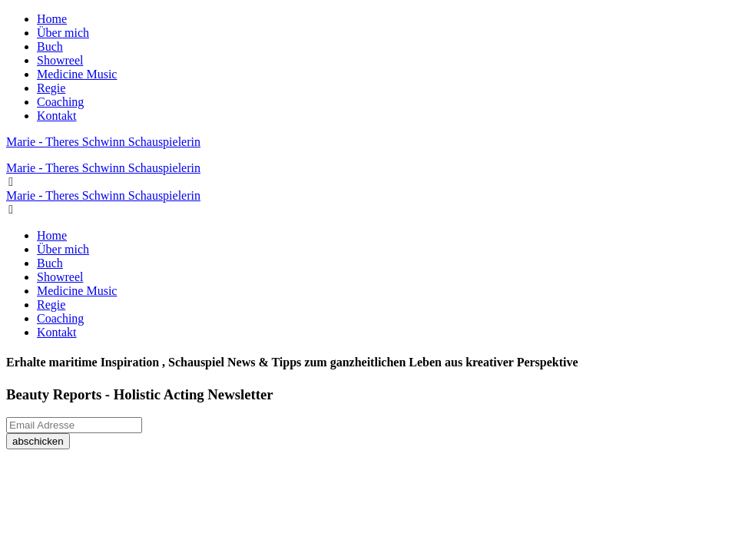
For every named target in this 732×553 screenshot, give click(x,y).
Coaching (60, 101)
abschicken (38, 441)
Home (52, 18)
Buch (50, 46)
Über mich (63, 32)
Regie (51, 87)
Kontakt (57, 115)
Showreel (60, 60)
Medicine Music (77, 74)
